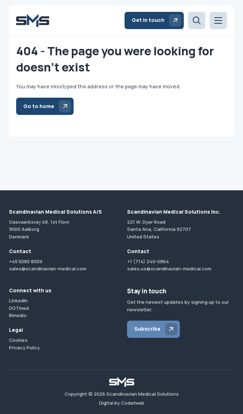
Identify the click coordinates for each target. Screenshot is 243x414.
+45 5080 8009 (25, 261)
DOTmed (19, 308)
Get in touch (148, 20)
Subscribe (147, 328)
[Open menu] (218, 20)
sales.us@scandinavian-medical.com (169, 268)
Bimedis (18, 315)
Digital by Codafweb (121, 403)
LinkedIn (18, 300)
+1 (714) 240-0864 (148, 261)
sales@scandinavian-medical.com (48, 268)
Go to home (38, 106)
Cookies (18, 340)
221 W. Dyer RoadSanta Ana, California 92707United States (159, 229)
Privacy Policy (24, 347)
